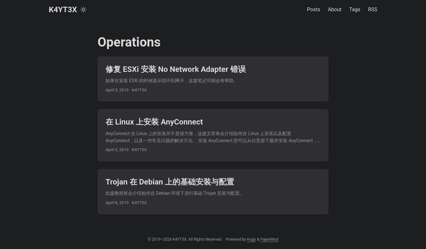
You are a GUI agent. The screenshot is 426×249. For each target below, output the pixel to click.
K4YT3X (63, 9)
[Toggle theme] (83, 9)
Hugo (251, 239)
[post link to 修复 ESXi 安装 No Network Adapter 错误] (213, 79)
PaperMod (269, 239)
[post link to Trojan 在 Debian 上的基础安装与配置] (213, 191)
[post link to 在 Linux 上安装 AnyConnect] (213, 135)
